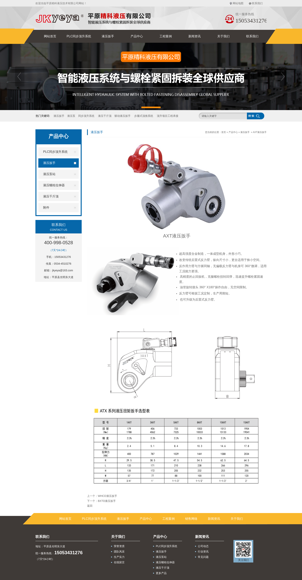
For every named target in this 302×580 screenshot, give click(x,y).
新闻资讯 (194, 36)
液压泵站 (161, 556)
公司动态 (203, 546)
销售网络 (191, 518)
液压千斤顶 (105, 115)
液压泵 (71, 115)
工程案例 (165, 36)
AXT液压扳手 (260, 132)
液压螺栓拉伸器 (165, 562)
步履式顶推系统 (143, 115)
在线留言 (119, 562)
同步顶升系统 (86, 115)
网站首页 (50, 36)
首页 (223, 132)
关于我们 (223, 36)
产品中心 (137, 36)
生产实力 (119, 556)
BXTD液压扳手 (107, 500)
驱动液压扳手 (122, 115)
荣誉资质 (119, 546)
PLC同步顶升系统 (79, 36)
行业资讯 (203, 551)
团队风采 (119, 551)
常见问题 (203, 556)
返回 (89, 505)
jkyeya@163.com (62, 270)
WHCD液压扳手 (107, 495)
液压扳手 (108, 36)
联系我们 (257, 3)
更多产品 (161, 573)
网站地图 (238, 3)
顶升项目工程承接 (167, 115)
